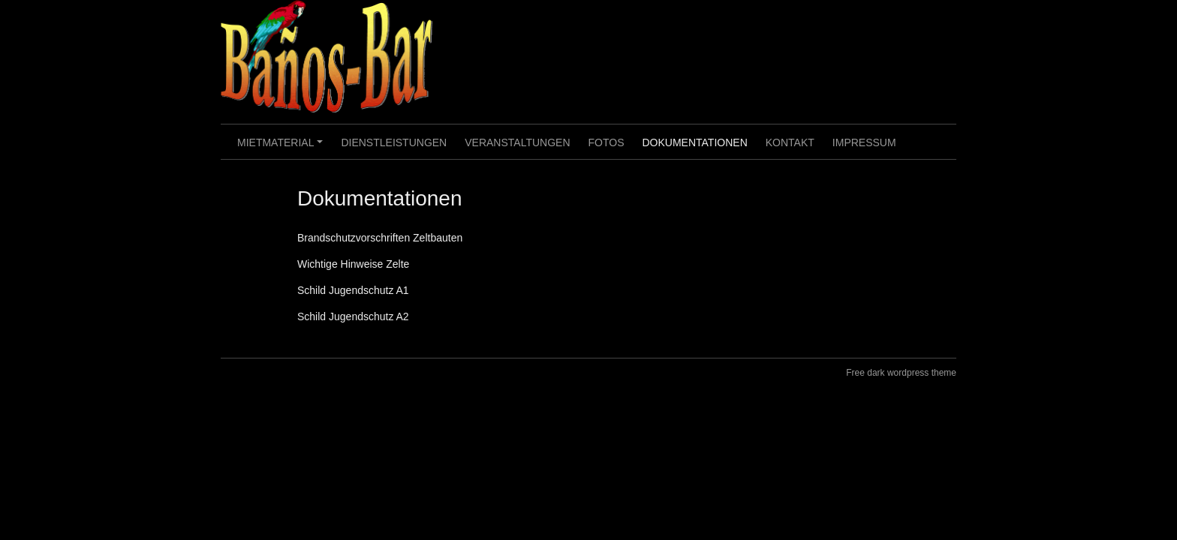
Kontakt (790, 142)
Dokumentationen (694, 142)
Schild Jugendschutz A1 (353, 290)
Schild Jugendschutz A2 (353, 316)
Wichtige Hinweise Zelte (353, 264)
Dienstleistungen (394, 142)
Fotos (606, 142)
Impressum (864, 142)
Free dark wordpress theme (901, 373)
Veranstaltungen (517, 142)
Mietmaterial (282, 147)
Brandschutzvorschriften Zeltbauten (379, 238)
